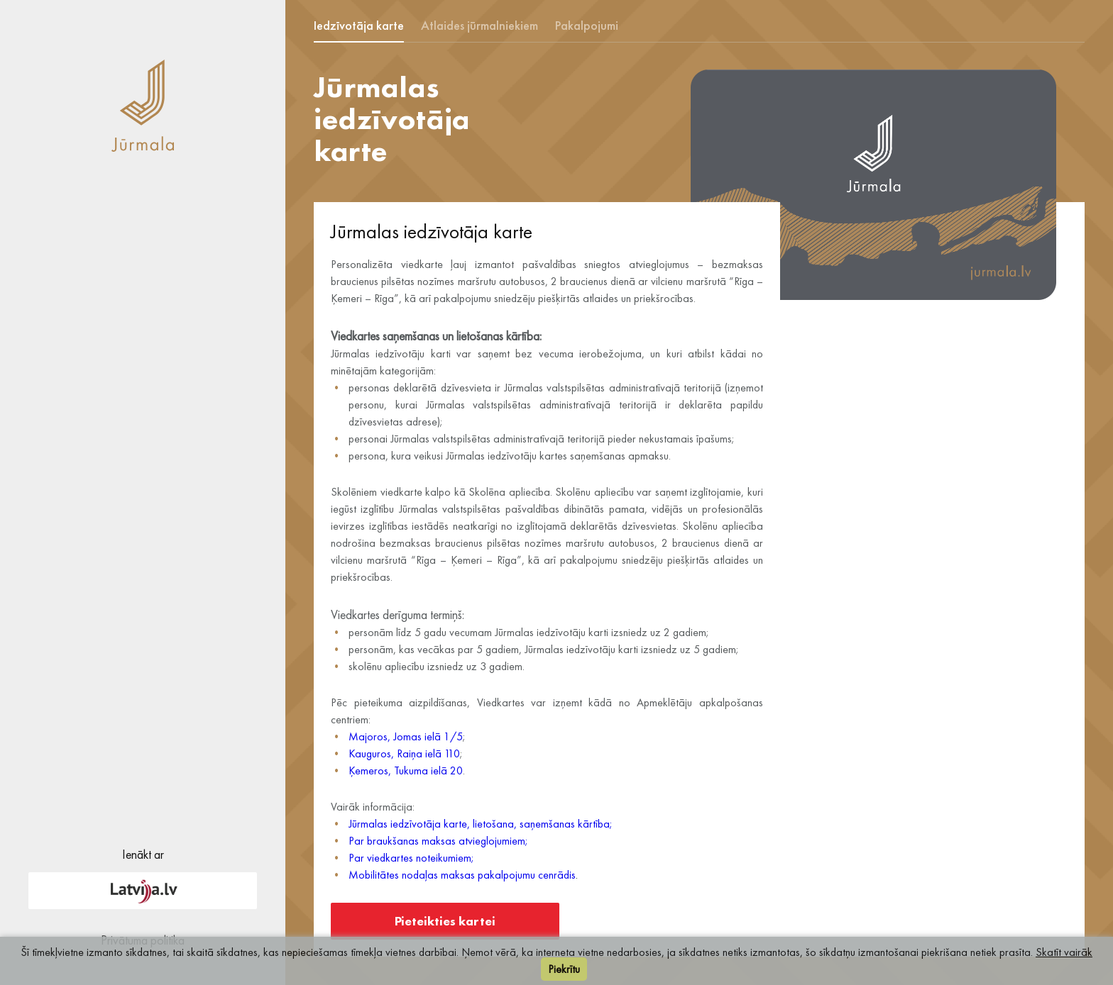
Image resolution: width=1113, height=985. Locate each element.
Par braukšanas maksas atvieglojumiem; (438, 840)
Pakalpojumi (586, 25)
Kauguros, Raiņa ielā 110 (404, 753)
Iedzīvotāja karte (359, 25)
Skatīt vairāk (1064, 952)
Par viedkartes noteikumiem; (411, 857)
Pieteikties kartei (445, 921)
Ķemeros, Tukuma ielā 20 (406, 770)
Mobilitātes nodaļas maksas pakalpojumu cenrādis (462, 874)
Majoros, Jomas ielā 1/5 (406, 736)
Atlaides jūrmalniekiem (479, 25)
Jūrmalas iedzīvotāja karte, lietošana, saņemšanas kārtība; (481, 823)
